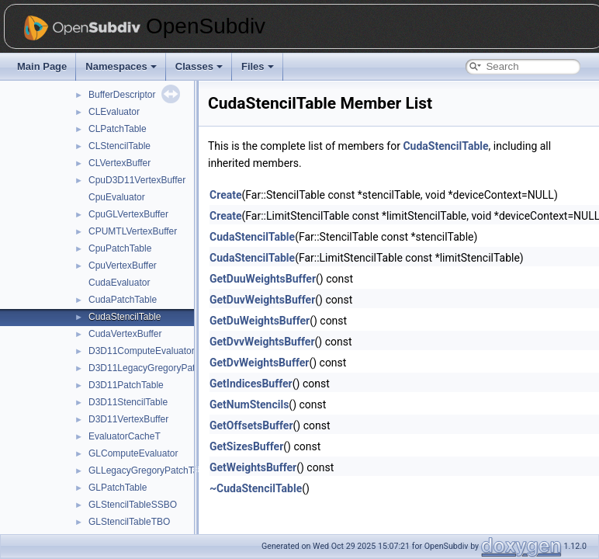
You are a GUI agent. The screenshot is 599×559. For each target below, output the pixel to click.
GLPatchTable (117, 487)
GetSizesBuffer (246, 446)
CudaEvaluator (119, 282)
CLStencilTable (119, 146)
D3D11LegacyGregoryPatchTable (157, 368)
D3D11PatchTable (126, 385)
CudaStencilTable (124, 316)
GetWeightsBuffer (252, 467)
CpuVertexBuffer (122, 265)
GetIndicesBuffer (251, 383)
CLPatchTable (117, 128)
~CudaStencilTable (255, 488)
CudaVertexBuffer (125, 333)
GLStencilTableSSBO (132, 504)
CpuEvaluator (116, 197)
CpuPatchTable (119, 248)
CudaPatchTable (122, 299)
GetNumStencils (249, 404)
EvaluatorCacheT (124, 436)
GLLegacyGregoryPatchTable (149, 470)
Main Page (42, 66)
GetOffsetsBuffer (251, 425)
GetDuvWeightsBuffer (262, 299)
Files (257, 66)
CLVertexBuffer (119, 163)
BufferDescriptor (121, 94)
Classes (199, 66)
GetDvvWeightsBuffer (262, 341)
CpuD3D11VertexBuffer (136, 180)
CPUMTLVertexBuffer (132, 231)
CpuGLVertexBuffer (128, 214)
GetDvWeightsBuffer (259, 362)
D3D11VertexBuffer (128, 419)
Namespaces (121, 66)
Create (225, 195)
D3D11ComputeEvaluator (141, 350)
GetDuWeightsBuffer (259, 320)
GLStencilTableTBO (129, 521)
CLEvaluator (114, 111)
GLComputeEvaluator (133, 453)
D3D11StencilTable (128, 402)
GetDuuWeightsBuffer (262, 279)
